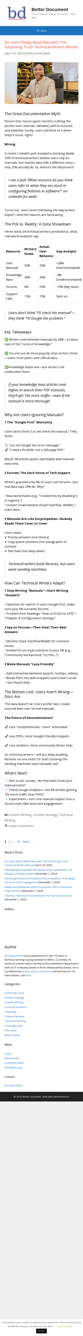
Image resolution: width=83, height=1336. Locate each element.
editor (34, 971)
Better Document (49, 9)
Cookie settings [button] (65, 1326)
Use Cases (11, 1030)
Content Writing (19, 815)
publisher (45, 971)
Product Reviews (14, 1016)
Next (28, 842)
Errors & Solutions (15, 1007)
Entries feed (12, 1058)
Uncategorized (13, 1025)
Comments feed (14, 1063)
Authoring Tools (14, 993)
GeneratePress (61, 1096)
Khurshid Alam (13, 955)
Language (11, 1011)
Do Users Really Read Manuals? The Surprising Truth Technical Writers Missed (41, 44)
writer (25, 971)
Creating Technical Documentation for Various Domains (38, 895)
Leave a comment (21, 826)
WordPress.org (13, 1067)
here (28, 975)
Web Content (12, 1035)
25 (19, 842)
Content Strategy (45, 815)
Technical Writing (15, 1021)
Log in (8, 1053)
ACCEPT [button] (41, 1331)
